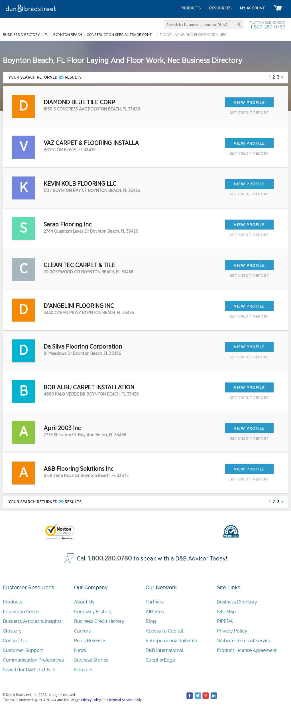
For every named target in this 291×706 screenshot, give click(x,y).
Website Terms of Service (244, 640)
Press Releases (90, 640)
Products (13, 602)
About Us (84, 602)
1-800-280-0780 (268, 26)
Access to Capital (164, 631)
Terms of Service (120, 700)
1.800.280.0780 (110, 558)
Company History (93, 611)
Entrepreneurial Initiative (172, 640)
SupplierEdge (160, 660)
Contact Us (15, 640)
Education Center (21, 611)
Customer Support (23, 650)
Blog (151, 621)
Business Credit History (99, 621)
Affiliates (155, 611)
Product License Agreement (247, 650)
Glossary (12, 631)
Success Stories (91, 660)
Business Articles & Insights (32, 621)
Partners (155, 602)
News (80, 650)
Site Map (226, 611)
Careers (82, 631)
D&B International (164, 650)
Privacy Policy (232, 631)
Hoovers (83, 669)
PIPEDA (225, 621)
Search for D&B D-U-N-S (29, 669)
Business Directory (237, 602)
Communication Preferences (33, 660)
